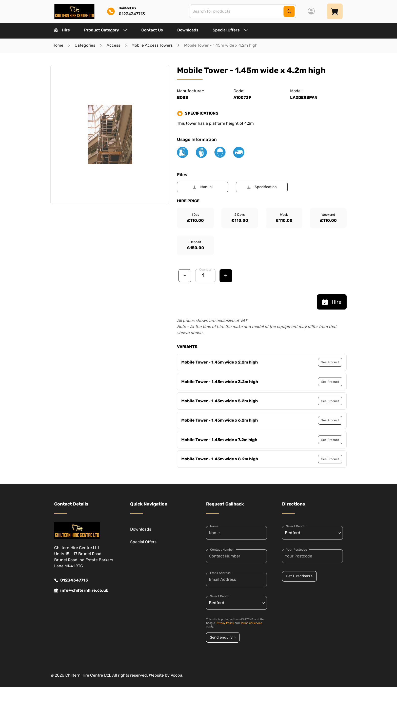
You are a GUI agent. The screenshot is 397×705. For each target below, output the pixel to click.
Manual (203, 187)
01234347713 (71, 580)
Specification (261, 187)
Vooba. (177, 675)
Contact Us (152, 30)
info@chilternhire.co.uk (81, 590)
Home (57, 45)
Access (113, 45)
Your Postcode (296, 549)
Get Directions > (299, 576)
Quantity (205, 269)
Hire (62, 30)
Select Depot (219, 596)
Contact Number (222, 549)
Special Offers (230, 30)
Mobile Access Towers (152, 45)
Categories (85, 45)
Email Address (220, 573)
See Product (330, 362)
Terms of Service (251, 623)
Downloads (187, 30)
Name (214, 526)
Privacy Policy (225, 623)
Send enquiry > (222, 637)
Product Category (105, 30)
